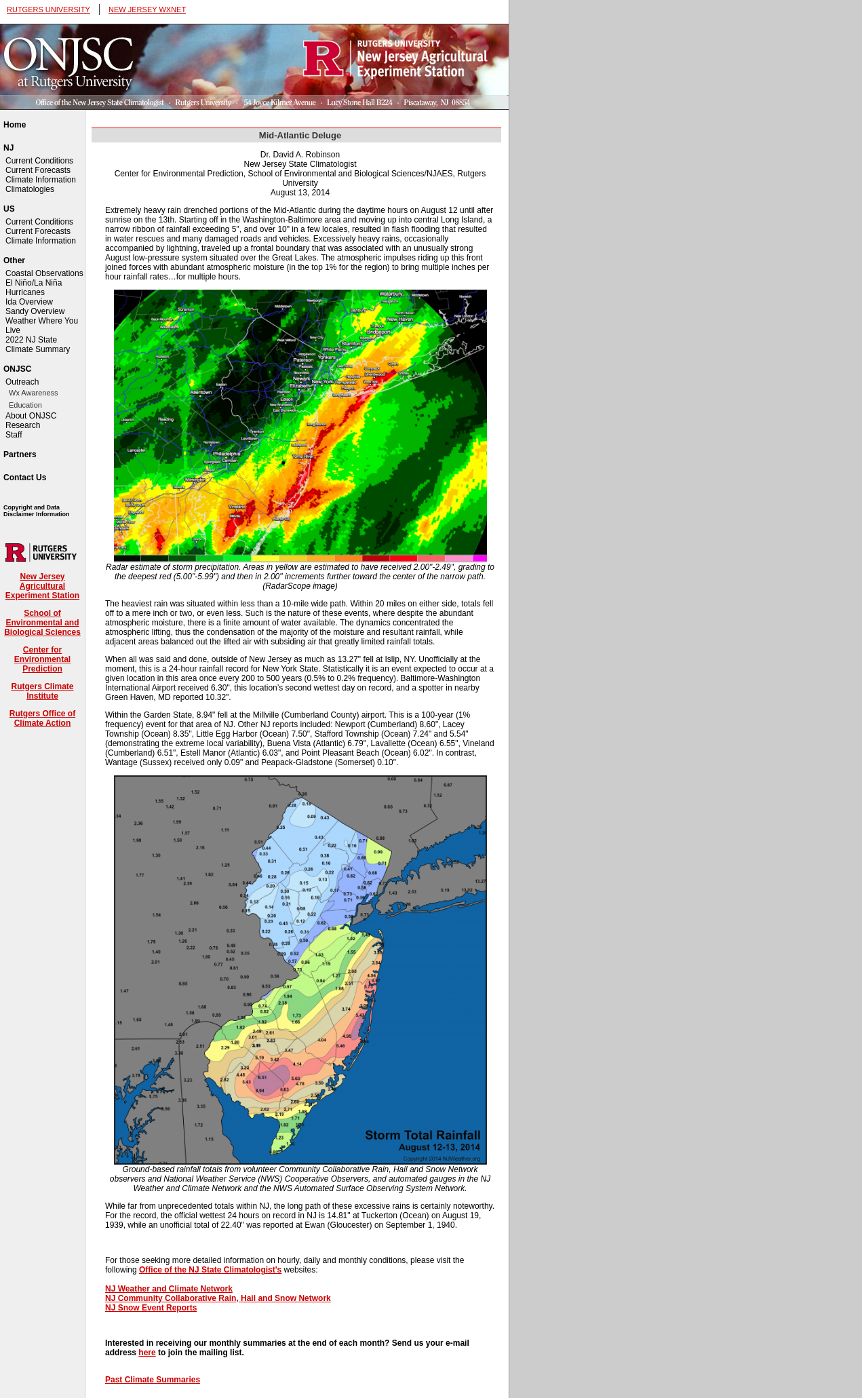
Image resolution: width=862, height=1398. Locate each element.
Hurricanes (25, 292)
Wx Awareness (33, 393)
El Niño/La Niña (33, 283)
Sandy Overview (34, 311)
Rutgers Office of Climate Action (42, 718)
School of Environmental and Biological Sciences (42, 622)
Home (14, 125)
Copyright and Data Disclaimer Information (36, 511)
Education (25, 405)
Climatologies (29, 189)
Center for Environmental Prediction (42, 659)
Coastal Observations (44, 273)
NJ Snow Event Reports (151, 1308)
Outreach (22, 382)
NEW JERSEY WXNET (147, 9)
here (146, 1352)
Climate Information (40, 180)
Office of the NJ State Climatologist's (210, 1270)
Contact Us (24, 477)
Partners (20, 454)
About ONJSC (30, 416)
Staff (13, 435)
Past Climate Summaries (152, 1379)
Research (22, 425)
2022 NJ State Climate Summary (37, 344)
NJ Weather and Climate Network (169, 1289)
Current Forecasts (38, 170)
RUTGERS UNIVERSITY (48, 9)
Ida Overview (29, 302)
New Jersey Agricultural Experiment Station (42, 586)
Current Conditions (39, 161)
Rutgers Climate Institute (42, 691)
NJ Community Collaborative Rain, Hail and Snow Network (218, 1298)
